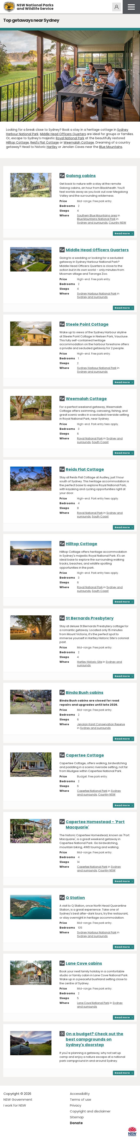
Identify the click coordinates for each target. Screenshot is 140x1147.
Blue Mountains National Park (96, 219)
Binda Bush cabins (84, 692)
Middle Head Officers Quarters (63, 134)
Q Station (75, 897)
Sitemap (77, 1117)
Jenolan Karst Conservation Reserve (101, 724)
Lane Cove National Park (93, 1003)
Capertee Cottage (85, 755)
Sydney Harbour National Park (96, 293)
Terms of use (80, 1099)
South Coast (100, 442)
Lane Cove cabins (84, 963)
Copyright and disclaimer (90, 1111)
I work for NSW (14, 1105)
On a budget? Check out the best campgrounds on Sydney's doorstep (94, 1039)
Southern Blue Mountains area (97, 215)
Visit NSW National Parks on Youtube (26, 1140)
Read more (122, 233)
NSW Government (17, 1099)
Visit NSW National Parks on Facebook (7, 1140)
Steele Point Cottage (87, 324)
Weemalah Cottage (79, 142)
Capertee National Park (92, 791)
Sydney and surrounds (92, 222)
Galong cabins (81, 175)
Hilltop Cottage (17, 142)
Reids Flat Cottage (85, 469)
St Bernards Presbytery (90, 618)
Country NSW (117, 222)
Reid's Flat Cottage (44, 142)
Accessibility (80, 1093)
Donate (76, 1123)
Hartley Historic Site (89, 662)
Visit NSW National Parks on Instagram (17, 1140)
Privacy (75, 1105)
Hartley (52, 147)
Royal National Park (70, 138)
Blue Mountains (110, 147)
